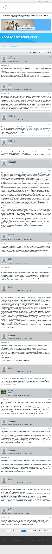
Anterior (7, 531)
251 (34, 531)
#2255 (49, 170)
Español (4, 540)
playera (10, 478)
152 (29, 531)
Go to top (47, 540)
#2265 (49, 517)
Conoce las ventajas (26, 28)
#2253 (49, 124)
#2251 (49, 66)
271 (40, 531)
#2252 (49, 93)
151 (23, 531)
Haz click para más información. (32, 16)
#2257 (49, 267)
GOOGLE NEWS (31, 540)
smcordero (11, 234)
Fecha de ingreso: (12, 61)
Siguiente (47, 531)
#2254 (49, 149)
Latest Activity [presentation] (13, 46)
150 (18, 531)
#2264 (49, 487)
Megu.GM (10, 390)
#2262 (49, 429)
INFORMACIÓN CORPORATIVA (19, 540)
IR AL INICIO (40, 540)
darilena (10, 258)
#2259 (49, 343)
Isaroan (10, 286)
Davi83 (10, 57)
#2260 (49, 376)
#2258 (49, 295)
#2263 (49, 458)
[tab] (13, 46)
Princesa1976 (12, 161)
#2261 (49, 399)
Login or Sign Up (44, 1)
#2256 (49, 243)
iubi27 (9, 84)
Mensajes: (26, 61)
